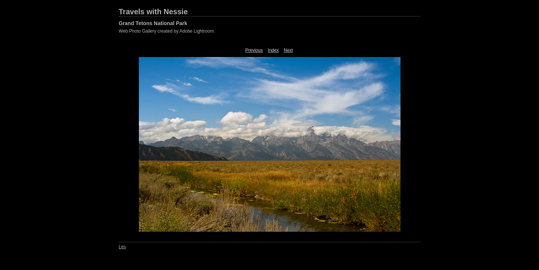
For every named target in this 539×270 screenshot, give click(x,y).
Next (288, 50)
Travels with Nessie (153, 12)
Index (273, 50)
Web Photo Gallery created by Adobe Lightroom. (167, 31)
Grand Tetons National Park (153, 23)
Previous (254, 50)
